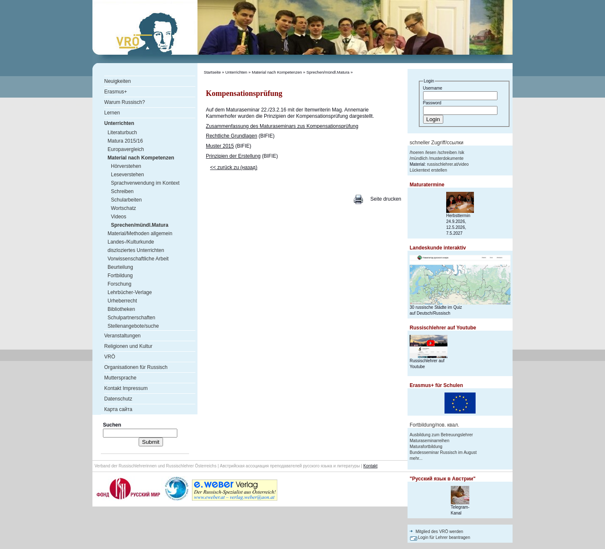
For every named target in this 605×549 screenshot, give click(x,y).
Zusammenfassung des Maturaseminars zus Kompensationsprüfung (282, 126)
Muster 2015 (220, 146)
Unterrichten (236, 72)
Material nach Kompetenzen (277, 72)
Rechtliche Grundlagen (231, 136)
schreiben (448, 152)
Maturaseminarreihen (430, 440)
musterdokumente (446, 158)
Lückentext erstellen (428, 170)
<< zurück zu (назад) (233, 167)
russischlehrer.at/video (448, 164)
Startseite (212, 72)
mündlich (419, 158)
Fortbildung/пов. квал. (434, 425)
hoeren (417, 152)
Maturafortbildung (426, 446)
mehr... (416, 458)
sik (461, 152)
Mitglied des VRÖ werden (439, 531)
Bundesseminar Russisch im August (443, 452)
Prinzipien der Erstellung (233, 156)
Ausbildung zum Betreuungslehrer (441, 434)
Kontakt (370, 466)
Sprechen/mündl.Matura (327, 72)
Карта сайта (118, 409)
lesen (431, 152)
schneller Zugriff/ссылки (436, 143)
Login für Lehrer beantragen (444, 537)
